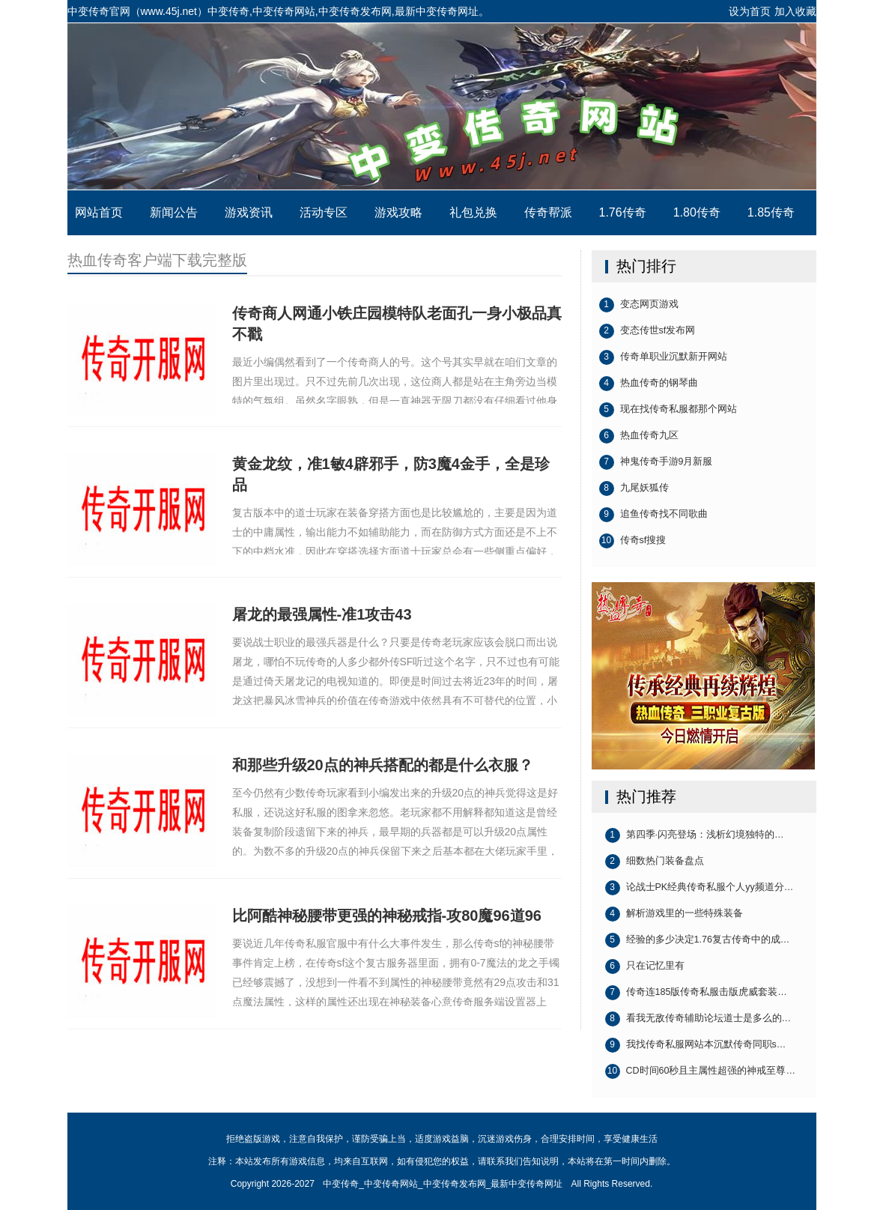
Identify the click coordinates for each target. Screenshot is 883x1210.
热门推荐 (646, 796)
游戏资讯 (249, 212)
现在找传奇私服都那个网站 (668, 409)
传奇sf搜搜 (633, 540)
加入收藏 (795, 11)
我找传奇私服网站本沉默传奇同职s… (695, 1045)
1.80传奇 (696, 212)
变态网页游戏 (639, 304)
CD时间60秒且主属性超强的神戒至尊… (700, 1071)
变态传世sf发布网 (647, 331)
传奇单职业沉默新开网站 (663, 357)
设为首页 (750, 11)
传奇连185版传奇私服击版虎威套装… (696, 992)
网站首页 (99, 212)
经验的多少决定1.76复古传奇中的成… (697, 940)
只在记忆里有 (645, 966)
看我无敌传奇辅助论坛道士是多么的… (698, 1018)
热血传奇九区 (639, 436)
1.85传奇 (771, 212)
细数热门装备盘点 (654, 861)
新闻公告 (174, 212)
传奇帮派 (548, 212)
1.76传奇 (622, 212)
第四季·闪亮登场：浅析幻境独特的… (694, 835)
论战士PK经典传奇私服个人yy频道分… (699, 887)
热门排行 (646, 266)
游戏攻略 (398, 212)
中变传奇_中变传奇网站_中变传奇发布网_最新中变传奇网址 (441, 106)
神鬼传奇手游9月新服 (656, 462)
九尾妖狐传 (634, 488)
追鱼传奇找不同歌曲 (653, 514)
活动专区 (324, 212)
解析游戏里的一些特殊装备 (674, 914)
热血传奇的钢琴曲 (648, 383)
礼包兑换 (473, 212)
